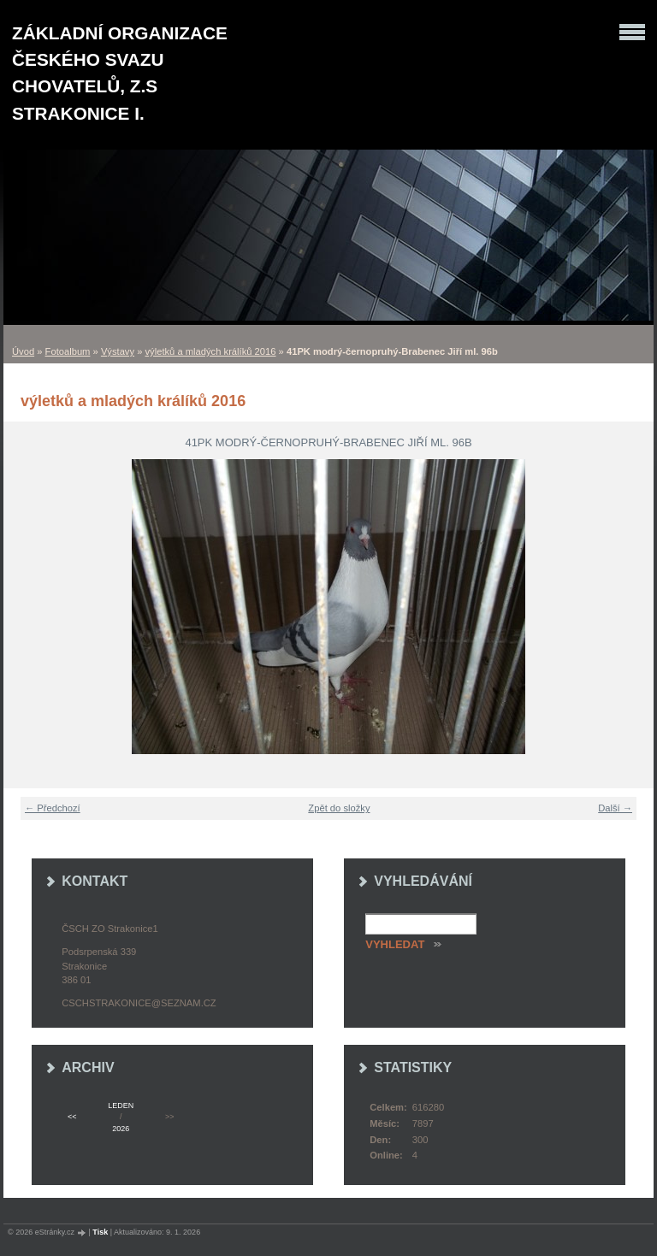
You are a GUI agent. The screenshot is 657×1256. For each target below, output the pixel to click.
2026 (120, 1128)
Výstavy (117, 351)
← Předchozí (52, 808)
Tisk (100, 1232)
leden (120, 1105)
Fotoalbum (68, 351)
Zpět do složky (339, 808)
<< (72, 1116)
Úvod (23, 351)
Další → (615, 808)
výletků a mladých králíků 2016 (210, 351)
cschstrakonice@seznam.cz (139, 1003)
